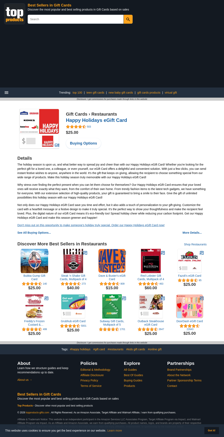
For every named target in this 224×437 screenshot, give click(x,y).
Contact (172, 385)
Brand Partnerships (179, 369)
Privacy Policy (89, 380)
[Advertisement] (112, 57)
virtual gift (171, 92)
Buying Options (83, 143)
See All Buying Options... (34, 232)
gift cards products (148, 92)
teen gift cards (95, 92)
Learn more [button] (115, 430)
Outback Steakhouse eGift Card (151, 323)
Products (129, 385)
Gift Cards (76, 114)
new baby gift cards (121, 92)
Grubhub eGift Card (73, 321)
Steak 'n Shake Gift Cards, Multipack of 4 (73, 277)
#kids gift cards (135, 349)
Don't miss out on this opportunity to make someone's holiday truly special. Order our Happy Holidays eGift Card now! (91, 225)
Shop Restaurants (195, 244)
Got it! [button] (211, 430)
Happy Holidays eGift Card (96, 120)
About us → (24, 379)
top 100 (77, 92)
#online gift (155, 349)
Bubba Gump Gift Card (34, 277)
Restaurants (104, 114)
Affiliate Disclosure (92, 375)
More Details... (192, 232)
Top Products (25, 405)
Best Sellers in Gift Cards (49, 5)
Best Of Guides (133, 375)
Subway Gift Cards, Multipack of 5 (112, 323)
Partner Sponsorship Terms (184, 380)
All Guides (130, 369)
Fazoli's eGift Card (189, 275)
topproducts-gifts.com (37, 412)
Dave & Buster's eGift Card (111, 277)
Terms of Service (90, 385)
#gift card (99, 349)
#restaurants (116, 349)
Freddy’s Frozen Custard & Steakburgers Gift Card (34, 323)
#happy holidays (80, 349)
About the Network (178, 375)
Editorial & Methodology (95, 369)
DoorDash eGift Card (189, 321)
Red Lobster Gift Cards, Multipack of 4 (150, 277)
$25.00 (72, 132)
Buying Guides (133, 380)
